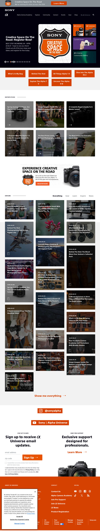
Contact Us (55, 491)
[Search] (93, 15)
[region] (20, 509)
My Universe (85, 15)
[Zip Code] (13, 458)
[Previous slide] (7, 61)
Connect (55, 15)
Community (46, 15)
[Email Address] (13, 452)
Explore (37, 15)
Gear (69, 15)
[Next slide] (12, 61)
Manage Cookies (19, 523)
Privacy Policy (30, 469)
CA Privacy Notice (13, 474)
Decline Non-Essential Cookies (19, 519)
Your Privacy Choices (59, 522)
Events (63, 15)
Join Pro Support (58, 499)
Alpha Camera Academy (24, 15)
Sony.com (93, 520)
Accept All (19, 516)
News (54, 507)
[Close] (35, 492)
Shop (76, 15)
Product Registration (60, 511)
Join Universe (58, 503)
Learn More (59, 3)
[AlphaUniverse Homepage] (6, 15)
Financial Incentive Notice (80, 522)
